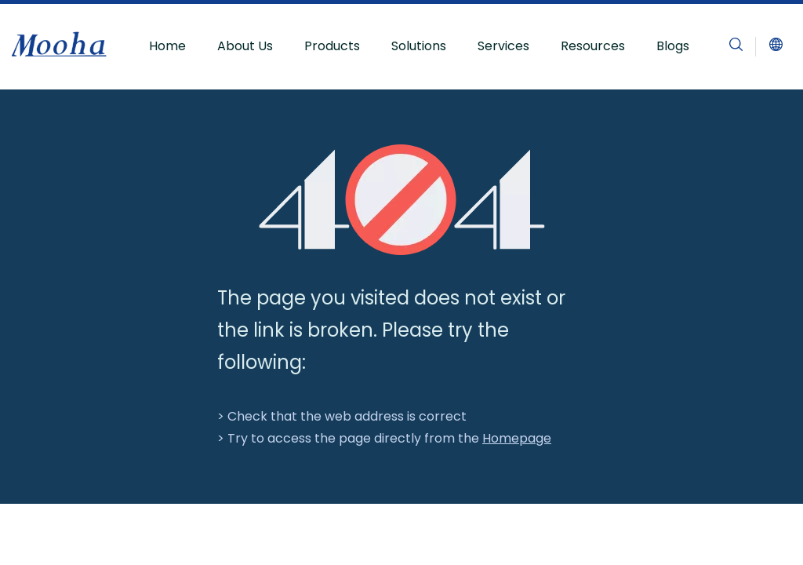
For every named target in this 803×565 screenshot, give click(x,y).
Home (167, 46)
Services (503, 46)
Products (332, 46)
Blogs (672, 46)
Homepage (516, 438)
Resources (593, 46)
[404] (402, 199)
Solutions (418, 46)
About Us (245, 46)
